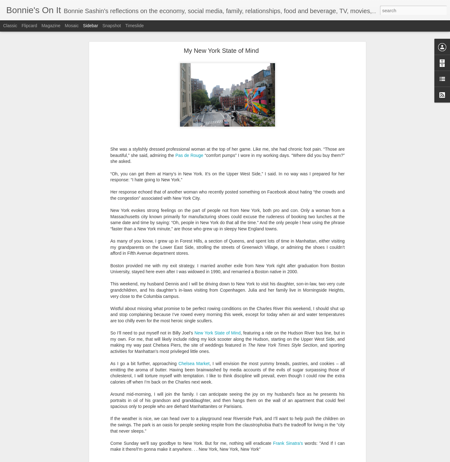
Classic (10, 25)
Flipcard (29, 25)
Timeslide (134, 25)
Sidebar (90, 25)
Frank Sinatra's (288, 439)
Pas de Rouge (189, 151)
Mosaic (71, 25)
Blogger (244, 458)
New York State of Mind (217, 329)
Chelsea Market (194, 359)
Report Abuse (262, 458)
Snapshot (111, 25)
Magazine (51, 25)
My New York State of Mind (221, 46)
